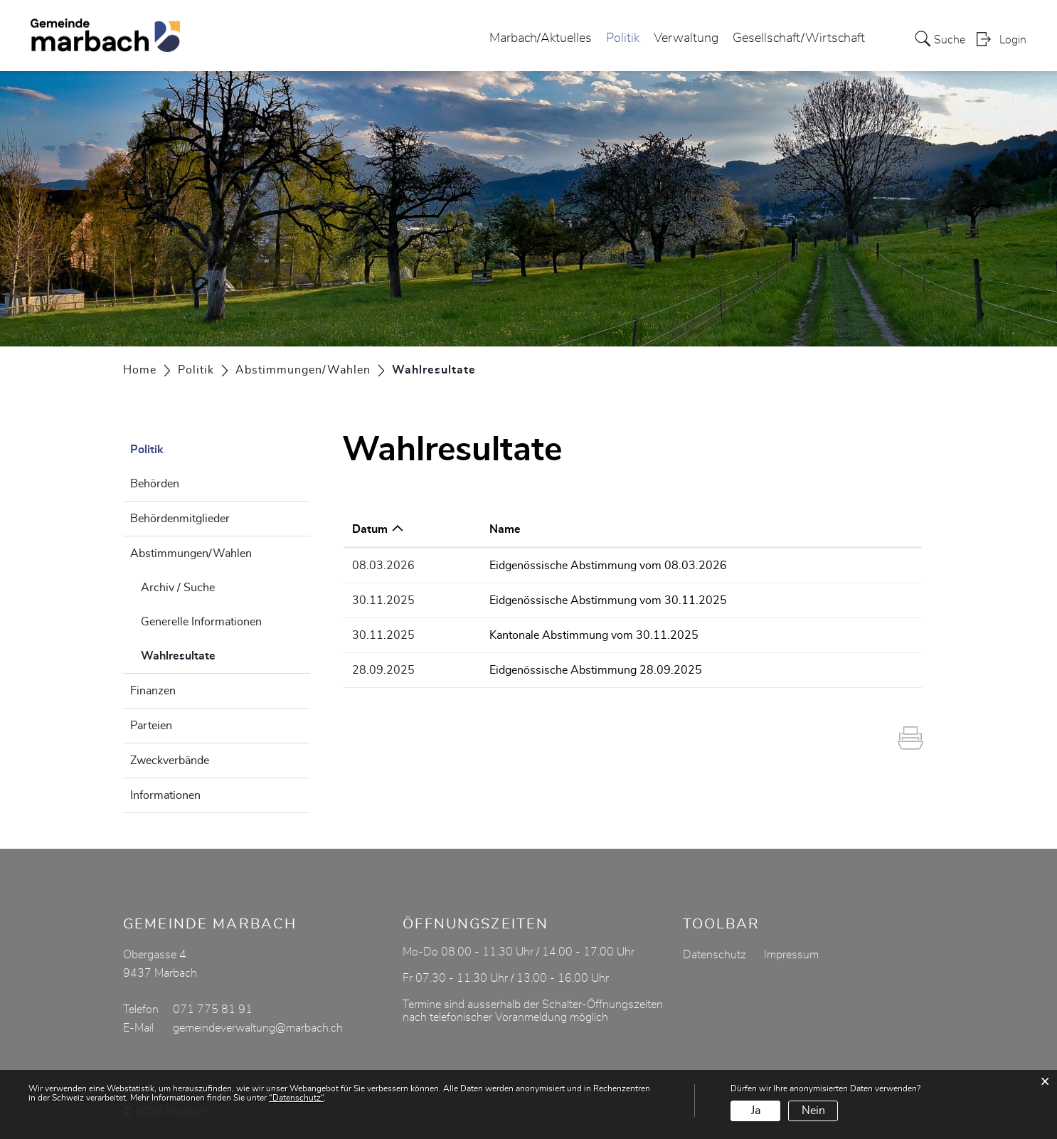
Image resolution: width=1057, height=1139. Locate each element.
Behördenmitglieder (180, 518)
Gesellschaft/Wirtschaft (799, 38)
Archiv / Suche (178, 587)
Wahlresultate (214, 654)
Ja (755, 1110)
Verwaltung (686, 38)
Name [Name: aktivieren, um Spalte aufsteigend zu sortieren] (505, 529)
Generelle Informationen (201, 621)
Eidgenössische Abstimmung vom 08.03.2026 (608, 565)
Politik (622, 38)
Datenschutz (714, 954)
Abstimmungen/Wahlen (191, 553)
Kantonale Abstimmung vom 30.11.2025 (594, 635)
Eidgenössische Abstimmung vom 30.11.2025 (608, 600)
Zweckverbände (169, 760)
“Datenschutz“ (296, 1097)
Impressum (791, 954)
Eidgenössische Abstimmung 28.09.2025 (595, 670)
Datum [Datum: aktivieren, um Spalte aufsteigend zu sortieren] (370, 529)
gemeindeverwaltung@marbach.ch (258, 1028)
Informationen (165, 795)
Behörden (154, 483)
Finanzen (153, 690)
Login (1012, 40)
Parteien (151, 725)
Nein (813, 1110)
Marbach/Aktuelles (540, 38)
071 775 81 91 (213, 1009)
